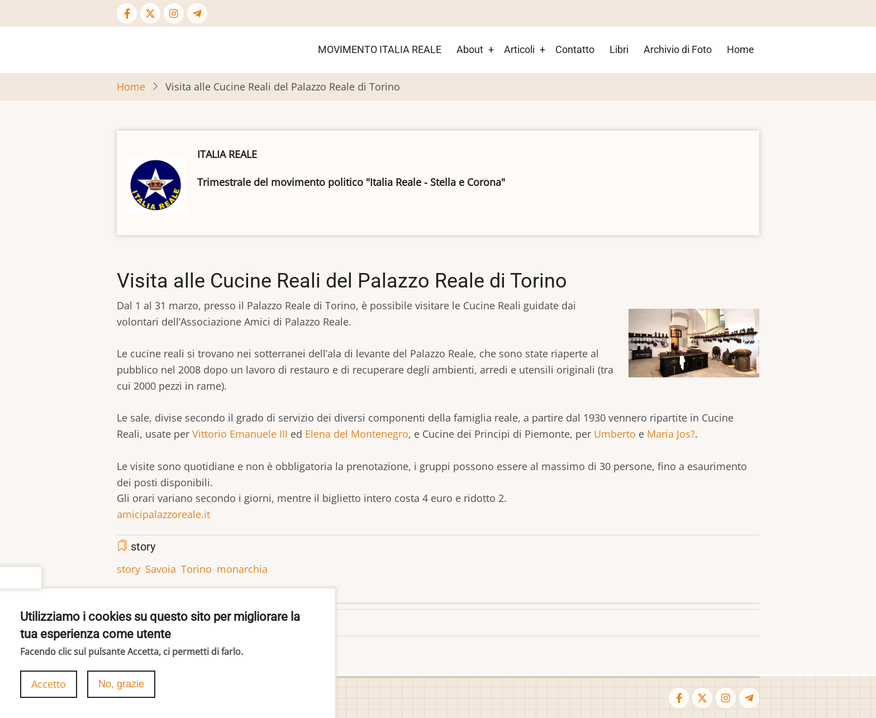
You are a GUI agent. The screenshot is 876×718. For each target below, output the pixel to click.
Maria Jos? (671, 434)
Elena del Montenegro (356, 434)
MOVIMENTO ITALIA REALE (379, 49)
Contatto (574, 49)
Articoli (519, 49)
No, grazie (121, 690)
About (469, 49)
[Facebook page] (127, 13)
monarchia (242, 569)
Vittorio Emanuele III (240, 434)
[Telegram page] (197, 13)
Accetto (48, 690)
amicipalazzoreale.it (163, 514)
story (128, 569)
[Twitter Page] (150, 13)
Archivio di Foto (678, 49)
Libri (619, 49)
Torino (196, 569)
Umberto (615, 434)
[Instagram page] (174, 13)
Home (740, 49)
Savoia (160, 569)
